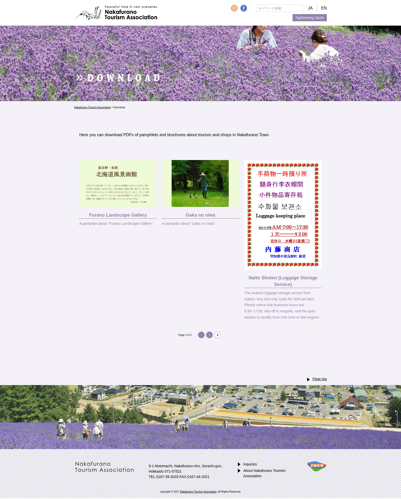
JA (310, 8)
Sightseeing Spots (309, 18)
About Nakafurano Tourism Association (264, 473)
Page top (320, 379)
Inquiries (250, 464)
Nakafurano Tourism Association (115, 13)
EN (324, 8)
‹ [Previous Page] (201, 335)
